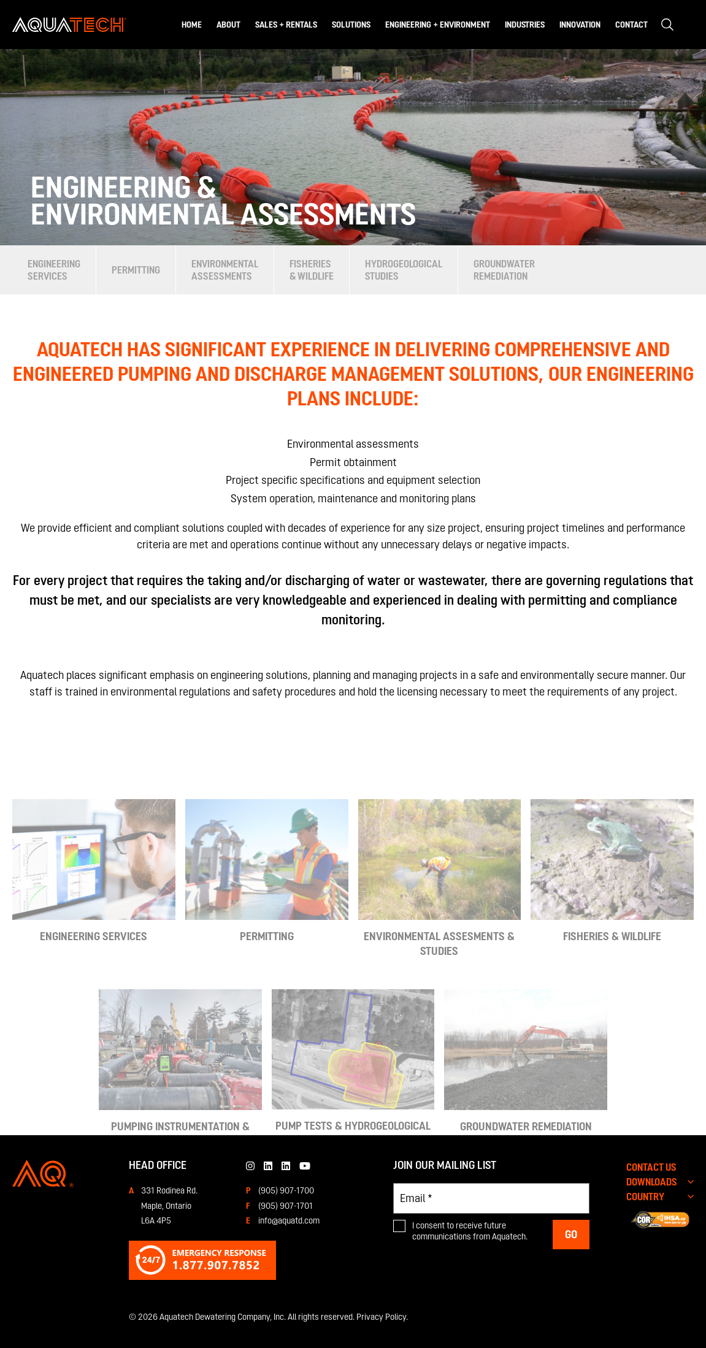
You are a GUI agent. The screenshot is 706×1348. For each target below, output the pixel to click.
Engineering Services (54, 269)
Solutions (351, 24)
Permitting (136, 269)
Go (571, 1234)
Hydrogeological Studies (403, 269)
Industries (525, 24)
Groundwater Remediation (504, 269)
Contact (631, 24)
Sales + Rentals (286, 24)
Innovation (579, 24)
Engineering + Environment (437, 24)
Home (192, 24)
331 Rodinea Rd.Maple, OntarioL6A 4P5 (169, 1205)
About (228, 24)
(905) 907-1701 (285, 1206)
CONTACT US (651, 1167)
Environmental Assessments (224, 269)
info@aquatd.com (289, 1220)
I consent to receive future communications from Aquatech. (470, 1230)
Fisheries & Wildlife (312, 269)
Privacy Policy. (382, 1317)
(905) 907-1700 (286, 1190)
